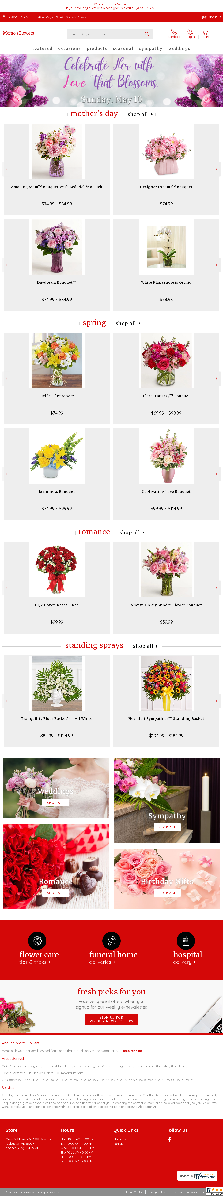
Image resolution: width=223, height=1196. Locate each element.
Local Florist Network (183, 1192)
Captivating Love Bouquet (166, 491)
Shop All (138, 114)
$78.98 (166, 299)
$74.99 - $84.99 (57, 204)
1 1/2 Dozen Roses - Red (56, 605)
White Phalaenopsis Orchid (166, 282)
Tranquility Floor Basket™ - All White (56, 718)
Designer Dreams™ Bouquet (166, 187)
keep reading (132, 1051)
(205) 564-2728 (19, 17)
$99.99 (56, 622)
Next (217, 169)
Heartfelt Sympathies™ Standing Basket (166, 718)
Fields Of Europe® (56, 396)
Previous (6, 169)
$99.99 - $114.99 (166, 508)
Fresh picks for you (111, 998)
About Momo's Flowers (21, 1043)
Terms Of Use (134, 1192)
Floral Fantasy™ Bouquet (166, 396)
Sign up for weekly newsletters (111, 1019)
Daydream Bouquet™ (56, 282)
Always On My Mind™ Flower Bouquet (166, 605)
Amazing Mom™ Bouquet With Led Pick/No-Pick (56, 187)
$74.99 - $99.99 (57, 508)
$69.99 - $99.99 (166, 413)
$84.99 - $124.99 (56, 735)
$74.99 (166, 204)
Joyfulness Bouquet (57, 491)
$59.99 (166, 622)
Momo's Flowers (18, 33)
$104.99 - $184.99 (166, 735)
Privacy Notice (156, 1192)
